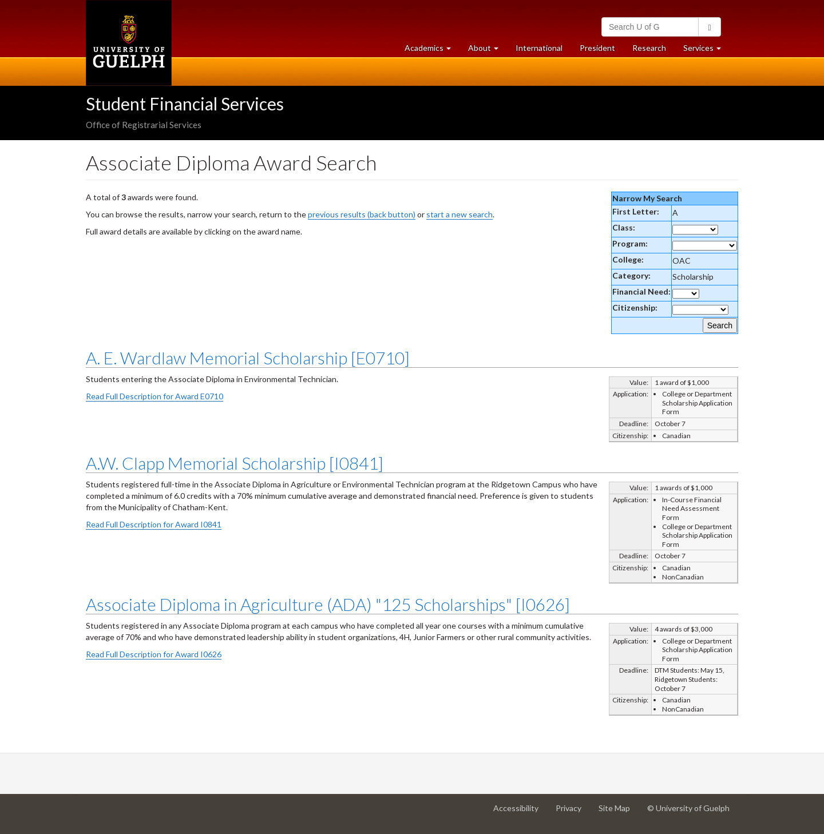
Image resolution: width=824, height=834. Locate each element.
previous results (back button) (361, 214)
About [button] (487, 50)
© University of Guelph (688, 808)
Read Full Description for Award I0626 (153, 654)
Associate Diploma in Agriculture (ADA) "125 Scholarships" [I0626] (328, 604)
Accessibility (520, 812)
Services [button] (706, 50)
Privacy (573, 812)
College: (628, 259)
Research (653, 50)
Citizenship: (634, 307)
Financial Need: (641, 291)
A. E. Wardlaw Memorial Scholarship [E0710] (248, 357)
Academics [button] (432, 50)
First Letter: (635, 211)
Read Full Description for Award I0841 (153, 524)
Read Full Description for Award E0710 (154, 396)
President (597, 48)
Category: (631, 275)
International (539, 48)
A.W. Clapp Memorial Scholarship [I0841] (234, 462)
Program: (630, 243)
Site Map (619, 812)
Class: (623, 227)
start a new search (459, 214)
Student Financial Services (185, 103)
